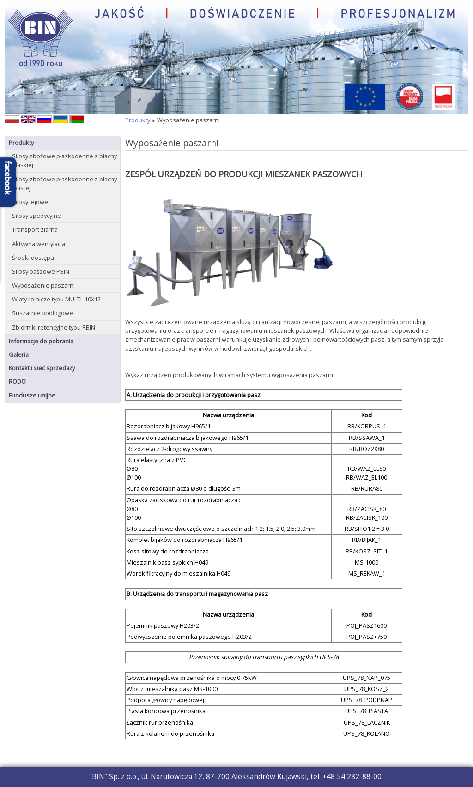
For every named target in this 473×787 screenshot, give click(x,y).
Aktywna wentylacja (38, 244)
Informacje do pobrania (41, 341)
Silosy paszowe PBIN (40, 271)
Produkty (21, 142)
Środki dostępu (33, 257)
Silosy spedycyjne (36, 215)
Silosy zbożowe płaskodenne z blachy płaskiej (64, 160)
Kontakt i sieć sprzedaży (42, 368)
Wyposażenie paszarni (43, 285)
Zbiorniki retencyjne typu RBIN (53, 327)
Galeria (19, 354)
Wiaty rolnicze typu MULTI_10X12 (56, 299)
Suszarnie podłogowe (42, 313)
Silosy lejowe (30, 202)
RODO (17, 381)
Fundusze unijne (32, 395)
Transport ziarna (35, 229)
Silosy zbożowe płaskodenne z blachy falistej (64, 183)
